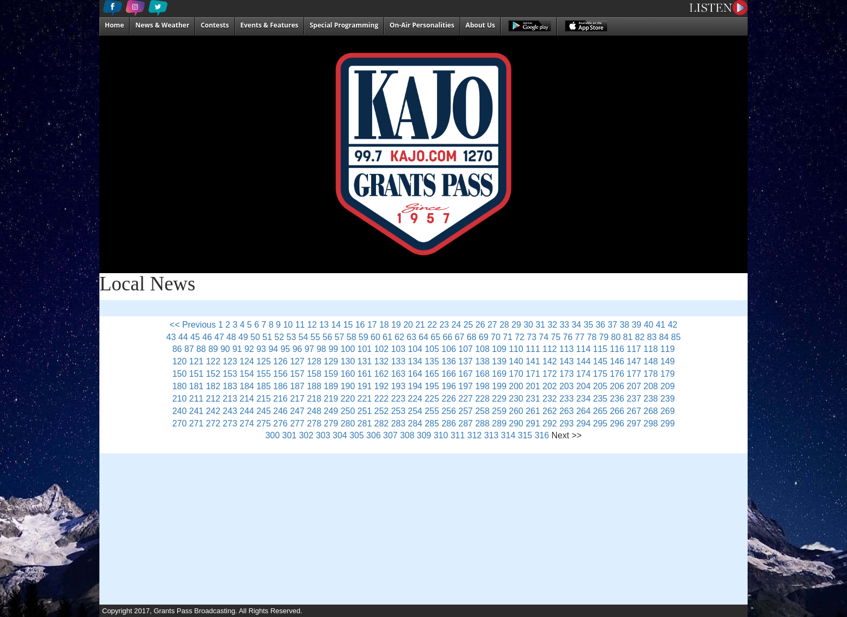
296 (617, 423)
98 (321, 349)
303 (323, 435)
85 (676, 337)
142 (549, 361)
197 (466, 386)
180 (179, 386)
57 (339, 337)
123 (230, 361)
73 (531, 337)
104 (415, 349)
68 (471, 337)
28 (504, 324)
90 (225, 349)
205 (600, 386)
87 (189, 349)
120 (179, 361)
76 (568, 337)
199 (499, 386)
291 (533, 423)
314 (508, 435)
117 (634, 349)
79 (604, 337)
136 (448, 361)
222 (381, 398)
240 (179, 411)
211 (196, 398)
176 (617, 373)
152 (213, 373)
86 (177, 349)
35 (588, 324)
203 (566, 386)
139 (499, 361)
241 (196, 411)
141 (533, 361)
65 (435, 337)
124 (247, 361)
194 (415, 386)
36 (601, 324)
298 (650, 423)
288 (482, 423)
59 (363, 337)
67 (460, 337)
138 (482, 361)
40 (649, 324)
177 (634, 373)
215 (264, 398)
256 (448, 411)
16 (360, 324)
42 (672, 324)
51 (267, 337)
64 (423, 337)
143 (566, 361)
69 (483, 337)
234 (583, 398)
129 (331, 361)
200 (516, 386)
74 (544, 337)
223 (398, 398)
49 (243, 337)
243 (230, 411)
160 (347, 373)
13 (324, 324)
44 (183, 337)
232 (549, 398)
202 (549, 386)
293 (566, 423)
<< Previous (193, 324)
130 (347, 361)
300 (272, 435)
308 (407, 435)
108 (482, 349)
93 (261, 349)
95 (285, 349)
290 (516, 423)
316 (542, 435)
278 (314, 423)
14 (336, 324)
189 (331, 386)
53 (291, 337)
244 (247, 411)
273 (230, 423)
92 (249, 349)
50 (255, 337)
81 (628, 337)
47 (219, 337)
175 (600, 373)
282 (381, 423)
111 (533, 349)
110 (516, 349)
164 (415, 373)
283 (398, 423)
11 (300, 324)
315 (525, 435)
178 (650, 373)
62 (400, 337)
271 (196, 423)
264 (583, 411)
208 (650, 386)
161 (365, 373)
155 (264, 373)
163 (398, 373)
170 (516, 373)
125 (264, 361)
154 (247, 373)
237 (634, 398)
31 (540, 324)
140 (516, 361)
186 (280, 386)
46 (207, 337)
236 (617, 398)
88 (201, 349)
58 (352, 337)
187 (297, 386)
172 (549, 373)
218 (314, 398)
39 (636, 324)
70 (496, 337)
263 (566, 411)
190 (347, 386)
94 (273, 349)
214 (247, 398)
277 (297, 423)
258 (482, 411)
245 (264, 411)
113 (566, 349)
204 (583, 386)
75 (556, 337)
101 (365, 349)
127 (297, 361)
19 (396, 324)
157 (297, 373)
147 (634, 361)
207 (634, 386)
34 (576, 324)
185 (264, 386)
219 (331, 398)
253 (398, 411)
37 (612, 324)
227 (466, 398)
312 (474, 435)
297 (634, 423)
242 (213, 411)
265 (600, 411)
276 (280, 423)
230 (516, 398)
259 (499, 411)
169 (499, 373)
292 (549, 423)
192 (381, 386)
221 (365, 398)
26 (480, 324)
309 (424, 435)
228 (482, 398)
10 (288, 324)
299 (667, 423)
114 (583, 349)
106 (448, 349)
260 (516, 411)
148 (650, 361)
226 (448, 398)
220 (347, 398)
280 (347, 423)
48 (231, 337)
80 (616, 337)
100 (347, 349)
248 (314, 411)
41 (661, 324)
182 (213, 386)
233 (566, 398)
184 (247, 386)
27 (492, 324)
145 (600, 361)
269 (667, 411)
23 (444, 324)
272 (213, 423)
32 (552, 324)
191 (365, 386)
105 (432, 349)
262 (549, 411)
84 (664, 337)
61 (387, 337)
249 (331, 411)
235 (600, 398)
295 (600, 423)
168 (482, 373)
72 (520, 337)
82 (640, 337)
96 (297, 349)
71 (508, 337)
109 (499, 349)
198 (482, 386)
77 (579, 337)
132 (381, 361)
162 (381, 373)
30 (528, 324)
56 (327, 337)
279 (331, 423)
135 (432, 361)
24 (456, 324)
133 (398, 361)
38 (624, 324)
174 (583, 373)
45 (195, 337)
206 (617, 386)
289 (499, 423)
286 (448, 423)
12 (312, 324)
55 (315, 337)
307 (390, 435)
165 (432, 373)
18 (384, 324)
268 (650, 411)
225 (432, 398)
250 (347, 411)
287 (466, 423)
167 (466, 373)
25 (468, 324)
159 (331, 373)
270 (179, 423)
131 (365, 361)
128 (314, 361)
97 (309, 349)
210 (179, 398)
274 (247, 423)
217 (297, 398)
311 (458, 435)
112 (549, 349)
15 (348, 324)
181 (196, 386)
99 (333, 349)
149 (667, 361)
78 (592, 337)
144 (583, 361)
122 (213, 361)
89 (213, 349)
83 (652, 337)
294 (583, 423)
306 (373, 435)
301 (289, 435)
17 (372, 324)
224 (415, 398)
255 (432, 411)
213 (230, 398)
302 (306, 435)
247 (297, 411)
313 (491, 435)
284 (415, 423)
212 (213, 398)
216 (280, 398)
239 (667, 398)
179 (667, 373)
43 (171, 337)
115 (600, 349)
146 (617, 361)
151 (196, 373)
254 (415, 411)
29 (516, 324)
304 (340, 435)
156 (280, 373)
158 (314, 373)
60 (375, 337)
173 (566, 373)
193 (398, 386)
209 (667, 386)
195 (432, 386)
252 (381, 411)
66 (448, 337)
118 (650, 349)
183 (230, 386)
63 (411, 337)
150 (179, 373)
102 (381, 349)
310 (441, 435)
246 (280, 411)
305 (356, 435)
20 (408, 324)
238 (650, 398)
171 (533, 373)
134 (415, 361)
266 (617, 411)
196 (448, 386)
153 (230, 373)
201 (533, 386)
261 (533, 411)
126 (280, 361)
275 (264, 423)
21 (420, 324)
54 (303, 337)
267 (634, 411)
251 (365, 411)
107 (466, 349)
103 (398, 349)
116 (617, 349)
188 (314, 386)
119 (667, 349)
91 (237, 349)
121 (196, 361)
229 (499, 398)
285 (432, 423)
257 (466, 411)
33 (564, 324)
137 (466, 361)
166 (448, 373)
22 (432, 324)
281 (365, 423)
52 (279, 337)
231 (533, 398)
